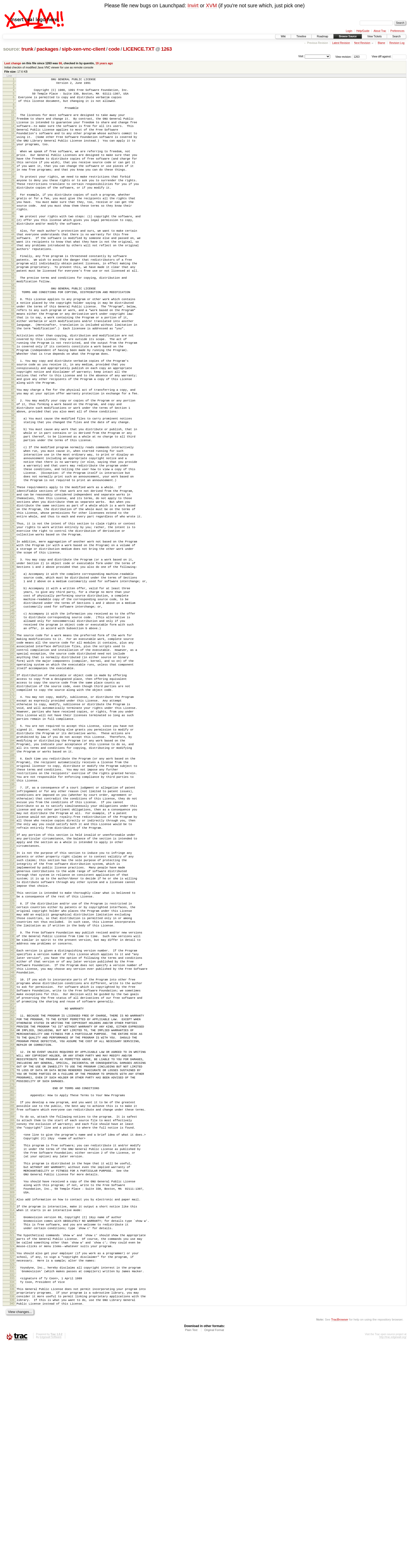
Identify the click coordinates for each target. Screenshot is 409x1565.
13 (12, 129)
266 (12, 1212)
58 (12, 321)
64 (12, 346)
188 (12, 878)
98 (12, 491)
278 (12, 1265)
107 (12, 530)
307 (12, 1385)
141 (12, 675)
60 (12, 329)
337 (12, 1510)
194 (12, 903)
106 (12, 525)
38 (12, 237)
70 (12, 373)
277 (12, 1260)
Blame (381, 43)
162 (12, 765)
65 (12, 350)
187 (12, 873)
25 (12, 181)
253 (12, 1157)
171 (12, 804)
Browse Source (348, 36)
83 (12, 428)
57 (12, 317)
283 (12, 1285)
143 (12, 683)
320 (12, 1440)
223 (12, 1029)
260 (12, 1186)
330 (12, 1481)
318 (12, 1431)
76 (12, 398)
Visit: (301, 56)
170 (12, 800)
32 (12, 211)
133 (12, 642)
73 (12, 385)
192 (12, 894)
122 (12, 595)
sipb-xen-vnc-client (83, 49)
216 (12, 998)
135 (12, 650)
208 (12, 964)
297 (12, 1343)
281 (12, 1277)
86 (12, 441)
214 (12, 990)
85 (12, 437)
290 (12, 1314)
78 (12, 407)
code (114, 49)
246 (12, 1127)
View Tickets (374, 36)
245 (12, 1122)
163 (12, 770)
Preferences (397, 31)
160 (12, 756)
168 (12, 791)
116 (12, 568)
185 (12, 864)
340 (12, 1523)
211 (12, 977)
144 (12, 688)
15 (12, 138)
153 (12, 726)
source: (11, 49)
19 (12, 155)
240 (12, 1101)
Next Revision (362, 43)
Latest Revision (341, 43)
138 (12, 662)
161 (12, 761)
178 (12, 834)
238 (12, 1092)
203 (12, 942)
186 (12, 869)
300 (12, 1356)
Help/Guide (362, 31)
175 (12, 821)
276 (12, 1256)
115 (12, 564)
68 (12, 364)
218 (12, 1007)
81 (12, 419)
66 (60, 63)
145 (12, 692)
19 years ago (104, 63)
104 (12, 516)
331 (12, 1485)
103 (12, 512)
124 (12, 603)
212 (12, 981)
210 (12, 972)
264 (12, 1204)
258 (12, 1178)
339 (12, 1519)
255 (12, 1166)
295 (12, 1335)
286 (12, 1297)
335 (12, 1502)
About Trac (380, 31)
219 (12, 1011)
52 (12, 296)
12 (12, 124)
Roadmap (322, 36)
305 (12, 1377)
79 (12, 410)
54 (12, 305)
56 (12, 312)
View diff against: (389, 56)
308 (12, 1390)
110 (12, 543)
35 (12, 223)
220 (12, 1016)
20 (12, 160)
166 (12, 782)
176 (12, 825)
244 (12, 1118)
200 (12, 929)
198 (12, 920)
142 (12, 679)
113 (12, 556)
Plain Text (191, 1550)
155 (12, 734)
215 (12, 993)
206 (12, 955)
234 (12, 1076)
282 (12, 1280)
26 (12, 186)
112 (12, 552)
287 (12, 1302)
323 (12, 1452)
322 (12, 1448)
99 (12, 495)
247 (12, 1131)
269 (12, 1226)
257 (12, 1175)
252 (12, 1152)
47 (12, 275)
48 (12, 279)
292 (12, 1323)
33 (12, 215)
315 (12, 1419)
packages (47, 49)
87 (12, 445)
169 (12, 795)
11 (12, 120)
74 (12, 389)
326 (12, 1464)
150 (12, 713)
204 (12, 947)
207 (12, 960)
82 (12, 424)
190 (12, 885)
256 (12, 1170)
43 (12, 257)
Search (396, 36)
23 (12, 172)
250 (12, 1144)
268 (12, 1221)
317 (12, 1426)
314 (12, 1414)
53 (12, 300)
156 (12, 739)
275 (12, 1251)
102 (12, 508)
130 (12, 628)
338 (12, 1514)
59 (12, 325)
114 (12, 560)
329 (12, 1478)
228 (12, 1050)
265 (12, 1208)
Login (349, 31)
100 (12, 499)
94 (12, 475)
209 (12, 969)
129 (12, 624)
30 (12, 202)
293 (12, 1326)
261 (12, 1190)
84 (12, 433)
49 (12, 283)
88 (12, 449)
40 (12, 245)
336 (12, 1506)
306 (12, 1381)
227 (12, 1046)
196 (12, 912)
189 (12, 881)
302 (12, 1364)
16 (12, 142)
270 (12, 1229)
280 (12, 1273)
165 (12, 779)
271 (12, 1234)
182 (12, 851)
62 (12, 337)
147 (12, 701)
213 (12, 986)
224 (12, 1033)
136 (12, 654)
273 (12, 1243)
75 (12, 394)
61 (12, 334)
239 (12, 1097)
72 (12, 380)
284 (12, 1288)
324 (12, 1456)
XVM (211, 5)
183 (12, 855)
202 (12, 938)
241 (12, 1106)
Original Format (214, 1550)
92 (12, 466)
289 (12, 1309)
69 (12, 368)
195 (12, 908)
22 (12, 168)
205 (12, 951)
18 (12, 151)
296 (12, 1338)
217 (12, 1002)
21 (12, 163)
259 (12, 1182)
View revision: (343, 56)
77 (12, 403)
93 (12, 470)
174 (12, 817)
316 (12, 1422)
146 (12, 696)
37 (12, 232)
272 (12, 1238)
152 (12, 722)
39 (12, 240)
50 (12, 287)
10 (12, 117)
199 (12, 924)
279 (12, 1269)
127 (12, 616)
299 (12, 1352)
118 (12, 577)
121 (12, 591)
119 (12, 582)
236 (12, 1085)
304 (12, 1373)
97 (12, 487)
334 (12, 1498)
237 (12, 1088)
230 (12, 1058)
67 (12, 359)
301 (12, 1360)
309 (12, 1394)
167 (12, 787)
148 (12, 705)
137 (12, 659)
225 (12, 1038)
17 (12, 147)
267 (12, 1217)
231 (12, 1062)
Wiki (283, 36)
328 (12, 1473)
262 (12, 1195)
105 (12, 521)
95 (12, 478)
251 (12, 1148)
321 (12, 1443)
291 (12, 1318)
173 (12, 812)
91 (12, 462)
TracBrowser (339, 1540)
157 (12, 743)
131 (12, 633)
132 (12, 637)
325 (12, 1461)
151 (12, 718)
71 (12, 377)
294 (12, 1331)
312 (12, 1406)
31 (12, 207)
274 (12, 1247)
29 (12, 198)
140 (12, 671)
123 (12, 600)
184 (12, 860)
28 (12, 193)
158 (12, 748)
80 (12, 415)
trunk (27, 49)
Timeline (301, 36)
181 (12, 847)
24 (12, 177)
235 (12, 1080)
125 (12, 607)
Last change (12, 63)
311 (12, 1402)
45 (12, 266)
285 (12, 1293)
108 (12, 534)
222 (12, 1024)
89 (12, 454)
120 (12, 586)
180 (12, 842)
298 (12, 1347)
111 (12, 547)
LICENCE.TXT (138, 49)
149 (12, 709)
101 (12, 504)
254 (12, 1161)
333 (12, 1493)
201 (12, 933)
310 (12, 1398)
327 (12, 1469)
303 (12, 1368)
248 (12, 1136)
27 (12, 190)
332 (12, 1490)
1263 (166, 49)
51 (12, 291)
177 (12, 830)
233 (12, 1071)
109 (12, 538)
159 (12, 752)
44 (12, 261)
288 (12, 1305)
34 (12, 219)
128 (12, 621)
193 (12, 899)
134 (12, 645)
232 (12, 1067)
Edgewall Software (50, 1558)
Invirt (193, 5)
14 (12, 133)
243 (12, 1114)
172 (12, 808)
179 (12, 839)
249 (12, 1140)
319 (12, 1435)
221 (12, 1020)
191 (12, 890)
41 (12, 249)
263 (12, 1199)
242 (12, 1109)
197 (12, 916)
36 (12, 228)
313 (12, 1410)
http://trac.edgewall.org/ (392, 1558)
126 (12, 612)
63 (12, 341)
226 (12, 1041)
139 (12, 666)
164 (12, 774)
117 (12, 573)
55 (12, 309)
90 (12, 457)
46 (12, 270)
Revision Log (397, 43)
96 (12, 483)
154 (12, 731)
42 (12, 253)
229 (12, 1053)
